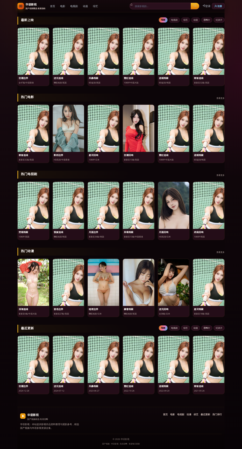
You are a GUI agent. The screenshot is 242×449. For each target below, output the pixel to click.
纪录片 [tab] (219, 19)
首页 (52, 6)
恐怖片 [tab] (207, 19)
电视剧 (74, 6)
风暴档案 (93, 78)
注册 (218, 6)
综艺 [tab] (185, 19)
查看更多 (220, 98)
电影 (62, 6)
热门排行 (217, 414)
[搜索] (195, 6)
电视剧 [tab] (174, 19)
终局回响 (198, 232)
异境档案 (128, 232)
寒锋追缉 (198, 78)
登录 (206, 6)
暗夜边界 (93, 309)
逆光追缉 (58, 78)
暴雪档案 (128, 309)
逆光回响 (163, 309)
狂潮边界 (23, 78)
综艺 (95, 6)
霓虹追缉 (128, 78)
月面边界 (93, 232)
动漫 (85, 6)
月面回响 (163, 232)
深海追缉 (23, 309)
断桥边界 (58, 155)
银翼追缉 (58, 232)
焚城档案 (23, 232)
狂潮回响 (128, 155)
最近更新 (205, 414)
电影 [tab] (163, 19)
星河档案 (198, 309)
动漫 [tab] (195, 19)
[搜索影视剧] (162, 6)
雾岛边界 (58, 309)
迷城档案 (163, 78)
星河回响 (93, 155)
